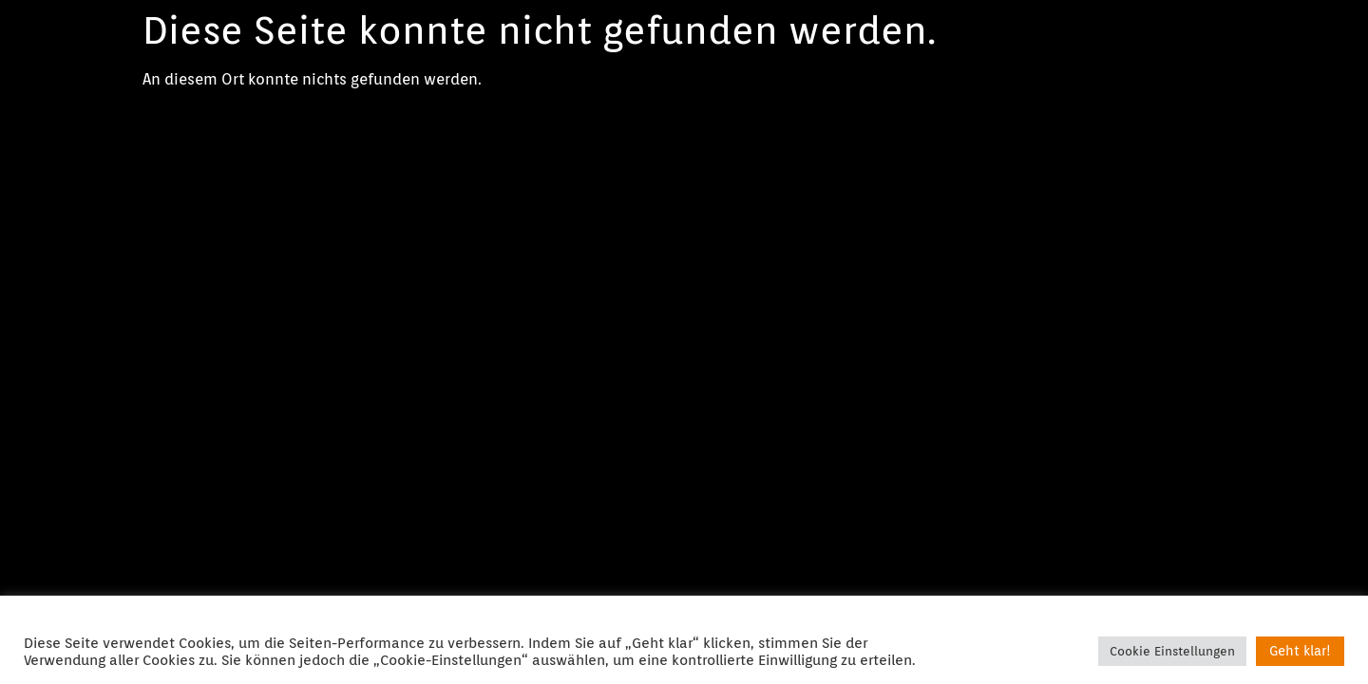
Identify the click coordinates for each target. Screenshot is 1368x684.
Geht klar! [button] (1300, 650)
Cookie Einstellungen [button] (1172, 651)
